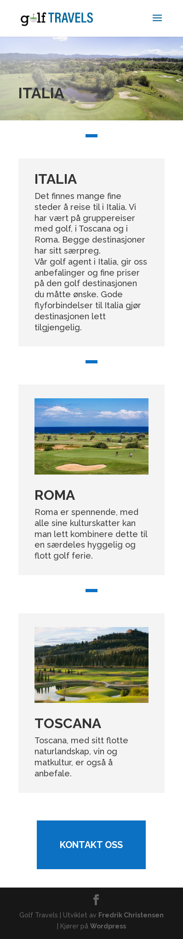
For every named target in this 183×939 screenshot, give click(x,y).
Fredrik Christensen (131, 915)
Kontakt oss (91, 844)
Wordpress (108, 926)
